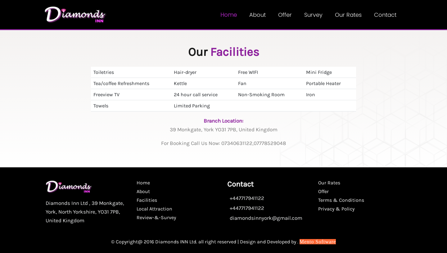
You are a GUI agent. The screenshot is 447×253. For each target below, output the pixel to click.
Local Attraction (154, 209)
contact (385, 15)
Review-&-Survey (156, 217)
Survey (313, 15)
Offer (285, 15)
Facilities (147, 200)
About (257, 15)
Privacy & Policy (336, 209)
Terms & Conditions (341, 200)
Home (228, 15)
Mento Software (318, 241)
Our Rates (348, 15)
